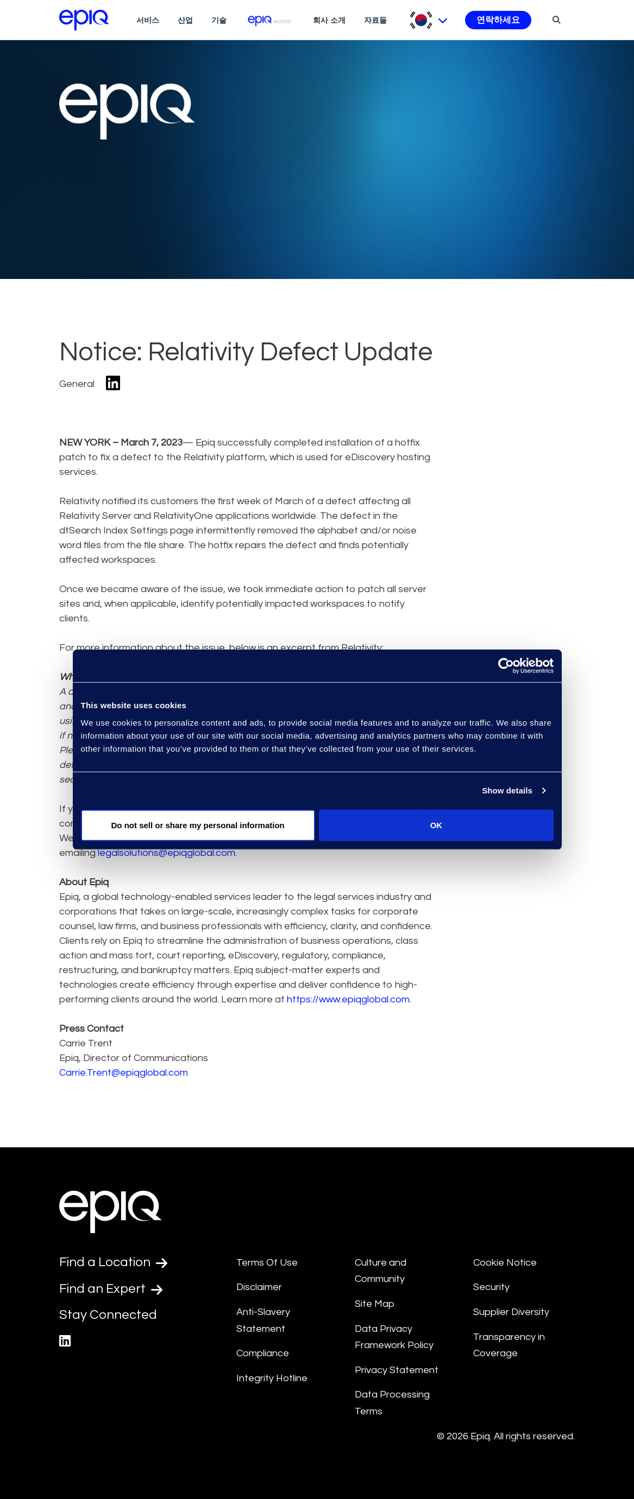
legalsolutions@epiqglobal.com (166, 853)
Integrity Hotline (271, 1378)
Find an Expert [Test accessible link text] (110, 1289)
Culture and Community (380, 1271)
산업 (185, 20)
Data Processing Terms (392, 1403)
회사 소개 (329, 20)
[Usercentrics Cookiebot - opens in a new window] (506, 666)
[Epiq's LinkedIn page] (65, 1341)
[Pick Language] (428, 20)
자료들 (375, 20)
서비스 (147, 20)
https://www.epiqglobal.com (348, 999)
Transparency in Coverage (509, 1345)
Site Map (374, 1304)
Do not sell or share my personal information (198, 824)
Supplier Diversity (511, 1312)
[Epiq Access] (270, 20)
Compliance (262, 1353)
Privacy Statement (396, 1370)
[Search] (555, 19)
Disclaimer (259, 1287)
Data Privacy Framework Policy (394, 1337)
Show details (507, 790)
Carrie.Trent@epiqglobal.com (123, 1073)
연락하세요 (498, 20)
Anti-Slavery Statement (263, 1320)
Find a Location (113, 1262)
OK (436, 824)
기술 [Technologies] (219, 20)
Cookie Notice (505, 1262)
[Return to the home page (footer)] (84, 20)
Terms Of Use (267, 1262)
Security (491, 1287)
